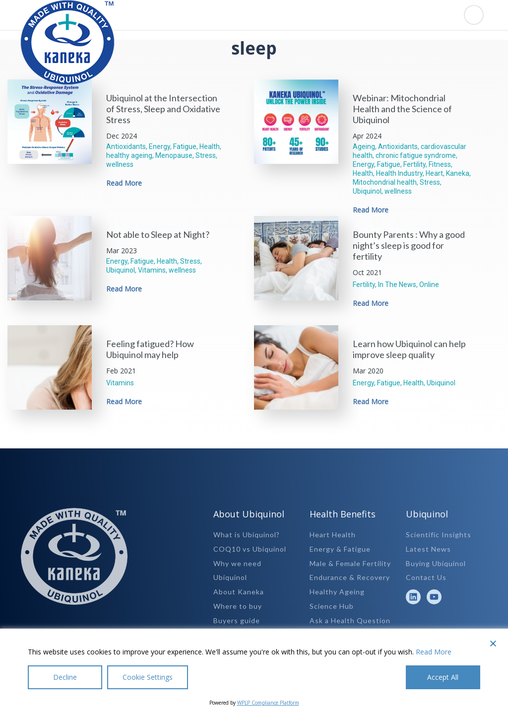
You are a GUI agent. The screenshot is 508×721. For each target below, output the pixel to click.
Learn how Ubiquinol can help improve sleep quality (409, 349)
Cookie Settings (148, 677)
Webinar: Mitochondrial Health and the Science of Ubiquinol (402, 108)
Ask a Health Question (350, 620)
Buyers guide (236, 620)
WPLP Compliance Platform (268, 702)
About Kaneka (238, 591)
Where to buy (237, 606)
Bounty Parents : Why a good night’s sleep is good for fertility (409, 245)
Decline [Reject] (65, 677)
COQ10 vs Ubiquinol (249, 549)
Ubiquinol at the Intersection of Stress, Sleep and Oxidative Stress (163, 108)
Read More (124, 183)
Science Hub (332, 606)
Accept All (443, 677)
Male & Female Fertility (350, 563)
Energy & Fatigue (340, 549)
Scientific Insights (438, 534)
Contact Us (426, 577)
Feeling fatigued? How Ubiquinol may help (150, 349)
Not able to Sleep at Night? (157, 234)
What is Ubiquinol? (246, 534)
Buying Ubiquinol (436, 563)
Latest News (428, 549)
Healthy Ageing (337, 591)
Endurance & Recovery (350, 577)
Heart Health (333, 534)
